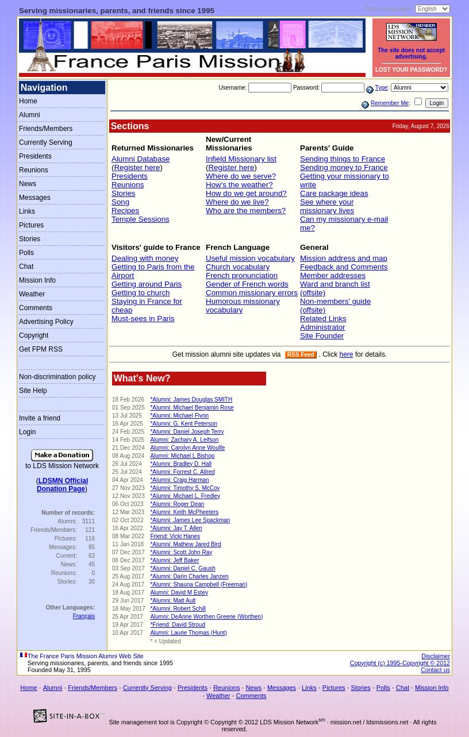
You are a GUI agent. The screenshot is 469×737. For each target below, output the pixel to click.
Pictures (31, 225)
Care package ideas (334, 193)
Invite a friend (39, 418)
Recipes (125, 210)
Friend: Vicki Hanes (175, 536)
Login (27, 432)
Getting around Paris (147, 284)
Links (27, 211)
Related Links (323, 318)
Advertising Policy (46, 322)
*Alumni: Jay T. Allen (176, 528)
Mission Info (37, 280)
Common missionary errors (252, 292)
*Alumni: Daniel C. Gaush (182, 568)
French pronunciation (242, 275)
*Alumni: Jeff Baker (174, 560)
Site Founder (322, 335)
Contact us (435, 669)
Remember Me (390, 103)
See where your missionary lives (327, 206)
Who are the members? (246, 210)
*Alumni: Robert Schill (178, 608)
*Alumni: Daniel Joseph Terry (187, 432)
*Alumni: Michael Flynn (179, 415)
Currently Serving (45, 142)
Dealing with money (145, 258)
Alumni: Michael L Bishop (182, 456)
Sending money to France (344, 167)
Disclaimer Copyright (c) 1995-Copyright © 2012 (400, 659)
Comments (35, 308)
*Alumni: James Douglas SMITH (191, 399)
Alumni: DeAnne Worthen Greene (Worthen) (206, 616)
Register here (137, 167)
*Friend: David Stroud (177, 625)
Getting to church (141, 292)
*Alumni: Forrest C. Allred (182, 472)
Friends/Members (45, 129)
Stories (29, 239)
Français (84, 616)
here (346, 354)
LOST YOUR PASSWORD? (411, 70)
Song (120, 202)
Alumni (29, 115)
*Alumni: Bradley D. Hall (181, 464)
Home (28, 101)
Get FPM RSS (41, 349)
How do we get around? (246, 193)
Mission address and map (343, 258)
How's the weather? (239, 184)
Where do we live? (237, 202)
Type (381, 87)
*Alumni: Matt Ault (172, 600)
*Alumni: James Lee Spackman (190, 520)
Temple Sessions (141, 219)
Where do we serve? (241, 176)
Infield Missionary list (241, 159)
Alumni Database (141, 159)
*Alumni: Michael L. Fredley (185, 496)
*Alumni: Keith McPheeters (184, 512)
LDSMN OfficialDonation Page (62, 485)
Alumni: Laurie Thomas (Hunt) (188, 633)
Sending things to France (342, 159)
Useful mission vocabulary (250, 258)
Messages (35, 198)
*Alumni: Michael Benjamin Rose (191, 407)
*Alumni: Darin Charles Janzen (189, 576)
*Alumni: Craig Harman (179, 480)
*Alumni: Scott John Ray (181, 552)
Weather (32, 294)
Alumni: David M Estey (179, 592)
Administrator (322, 327)
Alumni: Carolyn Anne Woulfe (187, 448)
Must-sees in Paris (143, 318)
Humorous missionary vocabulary (243, 305)
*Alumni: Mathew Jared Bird (185, 544)
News (27, 184)
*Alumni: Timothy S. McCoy (185, 488)
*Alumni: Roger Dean (177, 504)
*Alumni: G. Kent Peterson (183, 423)
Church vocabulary (238, 267)
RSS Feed (300, 355)
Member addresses (333, 275)
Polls (26, 253)
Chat (26, 267)
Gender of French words (247, 284)
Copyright (33, 335)
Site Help (33, 391)
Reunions (33, 170)
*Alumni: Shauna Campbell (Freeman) (198, 584)
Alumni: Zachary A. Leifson (184, 440)
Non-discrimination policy (57, 377)
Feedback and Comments (344, 267)
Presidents (35, 156)
